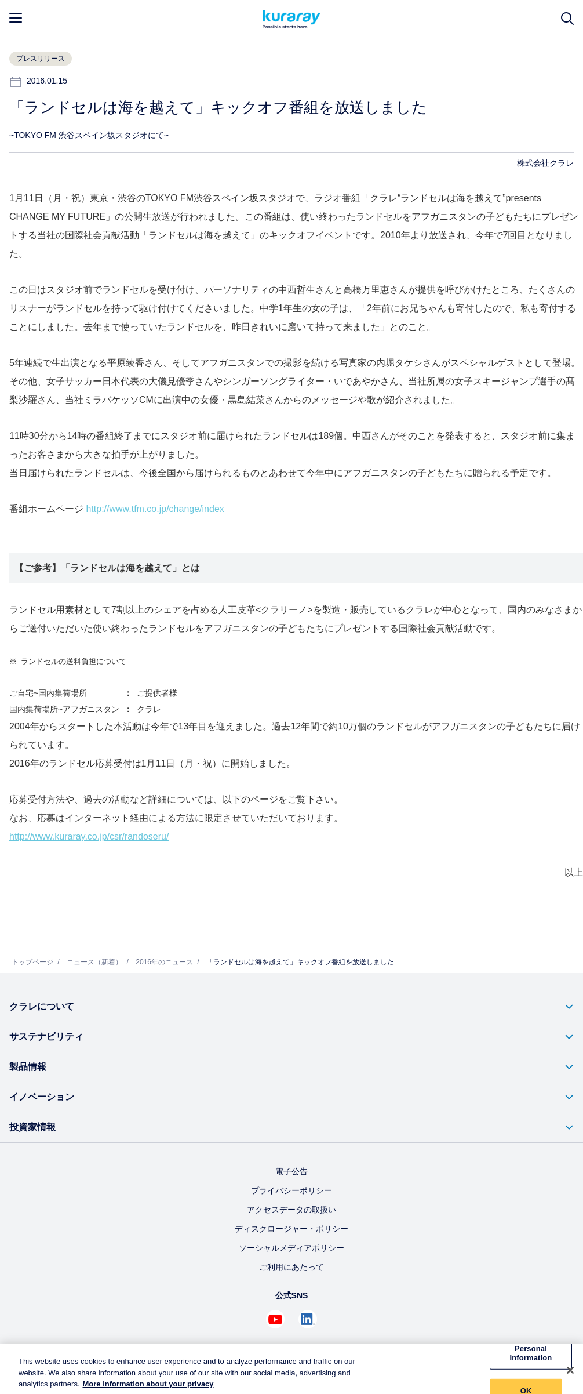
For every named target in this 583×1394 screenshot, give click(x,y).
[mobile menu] (15, 18)
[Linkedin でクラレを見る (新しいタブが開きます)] (307, 1319)
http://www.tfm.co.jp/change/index (155, 509)
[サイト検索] (567, 19)
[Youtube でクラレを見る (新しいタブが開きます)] (275, 1319)
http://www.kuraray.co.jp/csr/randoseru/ (89, 836)
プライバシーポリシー (291, 1190)
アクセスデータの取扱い (291, 1209)
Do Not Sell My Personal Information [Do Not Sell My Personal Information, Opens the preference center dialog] (531, 1352)
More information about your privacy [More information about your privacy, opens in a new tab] (148, 1388)
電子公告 (291, 1171)
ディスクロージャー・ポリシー (291, 1228)
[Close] (570, 1374)
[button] (291, 1007)
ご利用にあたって (291, 1267)
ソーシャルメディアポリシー (291, 1248)
